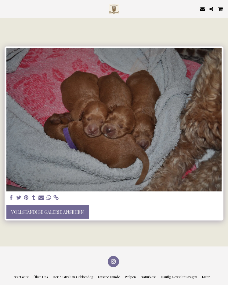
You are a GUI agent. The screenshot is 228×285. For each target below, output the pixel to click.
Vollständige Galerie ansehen (47, 212)
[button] (7, 8)
